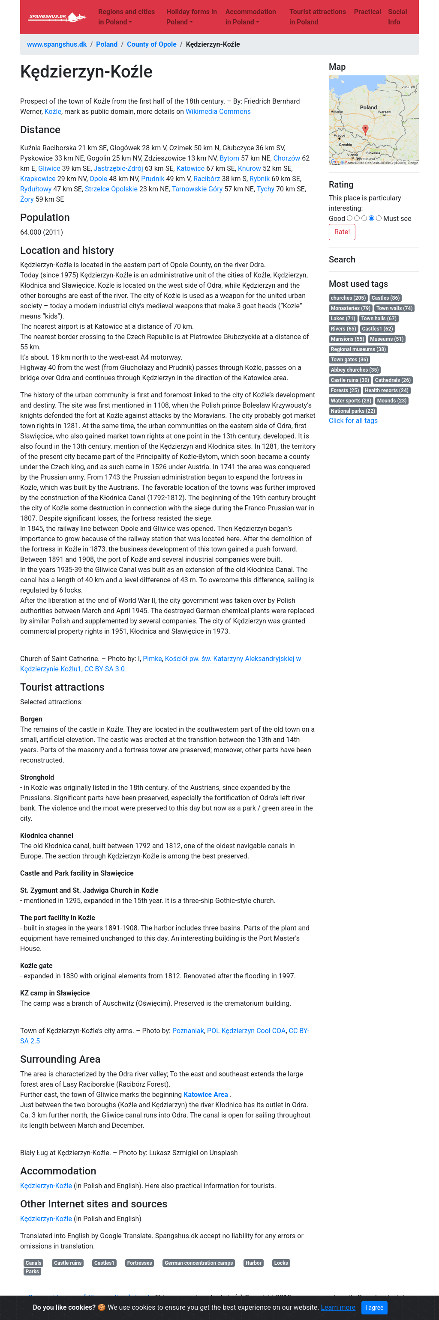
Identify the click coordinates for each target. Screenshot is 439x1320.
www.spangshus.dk (57, 44)
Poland (106, 44)
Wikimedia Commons (218, 111)
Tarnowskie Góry (197, 189)
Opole (99, 179)
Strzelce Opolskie (111, 189)
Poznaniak (188, 1031)
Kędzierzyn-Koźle (46, 1186)
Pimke (152, 659)
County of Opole (152, 44)
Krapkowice (38, 179)
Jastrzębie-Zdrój (118, 168)
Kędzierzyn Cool (246, 1031)
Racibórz (206, 179)
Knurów (249, 168)
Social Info (397, 17)
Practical (368, 12)
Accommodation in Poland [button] (251, 17)
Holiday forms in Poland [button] (191, 17)
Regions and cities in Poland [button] (126, 17)
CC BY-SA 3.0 (104, 669)
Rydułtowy (35, 189)
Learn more (338, 1307)
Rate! (342, 232)
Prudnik (152, 179)
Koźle (53, 111)
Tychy (265, 189)
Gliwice (49, 168)
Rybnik (260, 179)
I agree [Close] (374, 1307)
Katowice (190, 168)
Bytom (229, 158)
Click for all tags (353, 421)
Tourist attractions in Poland (317, 17)
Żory (27, 199)
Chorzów (287, 158)
